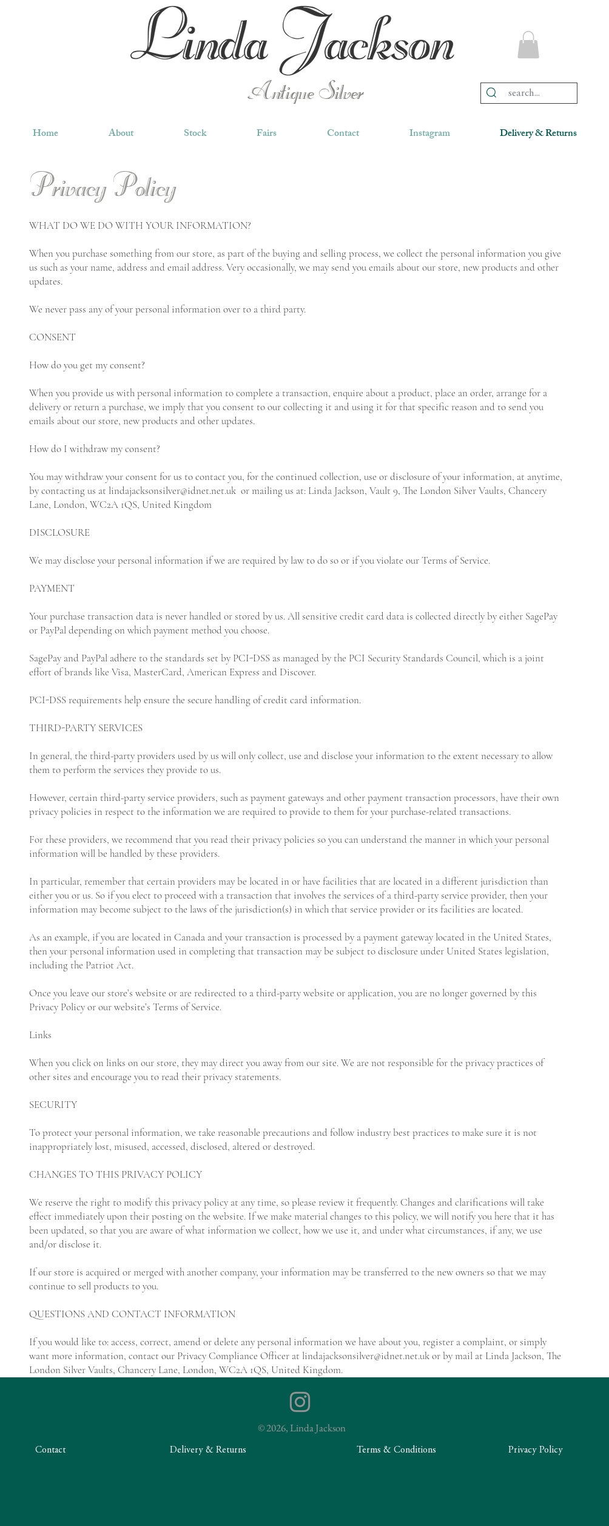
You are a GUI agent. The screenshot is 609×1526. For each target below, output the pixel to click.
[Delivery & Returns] (208, 1449)
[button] (528, 44)
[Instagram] (300, 1402)
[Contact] (50, 1449)
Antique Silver (304, 93)
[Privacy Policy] (536, 1449)
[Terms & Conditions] (396, 1449)
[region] (292, 40)
